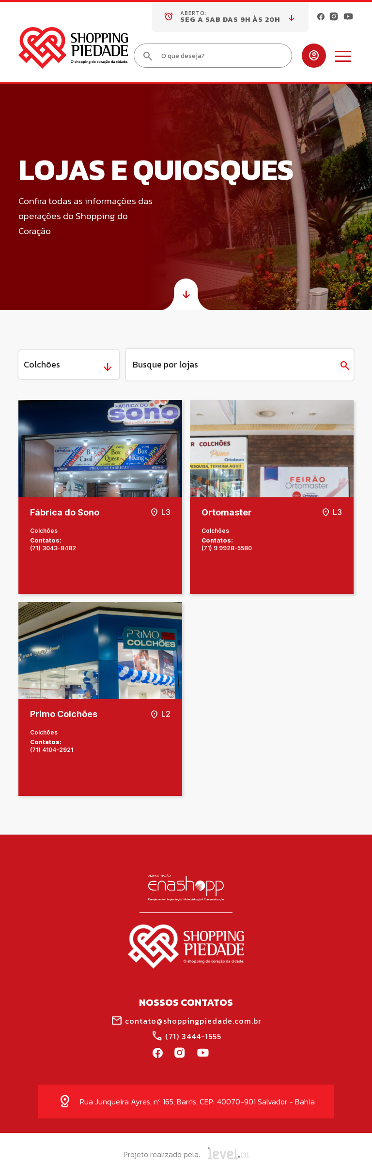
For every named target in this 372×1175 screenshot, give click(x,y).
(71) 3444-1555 (186, 1036)
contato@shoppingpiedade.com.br (186, 1021)
